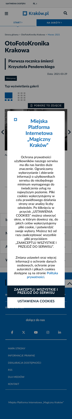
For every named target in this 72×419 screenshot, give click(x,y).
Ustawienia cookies (36, 301)
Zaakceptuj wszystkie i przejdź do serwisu (36, 291)
